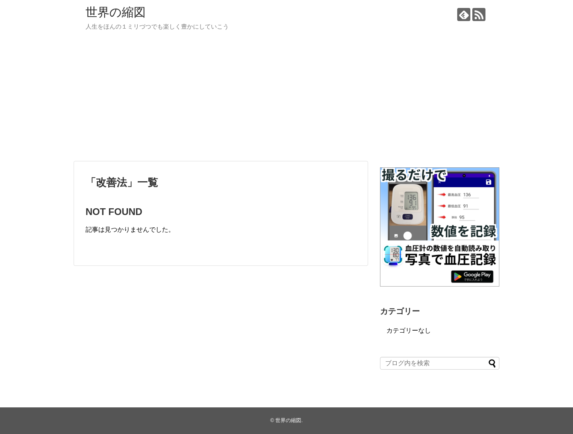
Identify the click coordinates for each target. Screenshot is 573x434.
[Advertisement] (286, 99)
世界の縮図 (116, 12)
